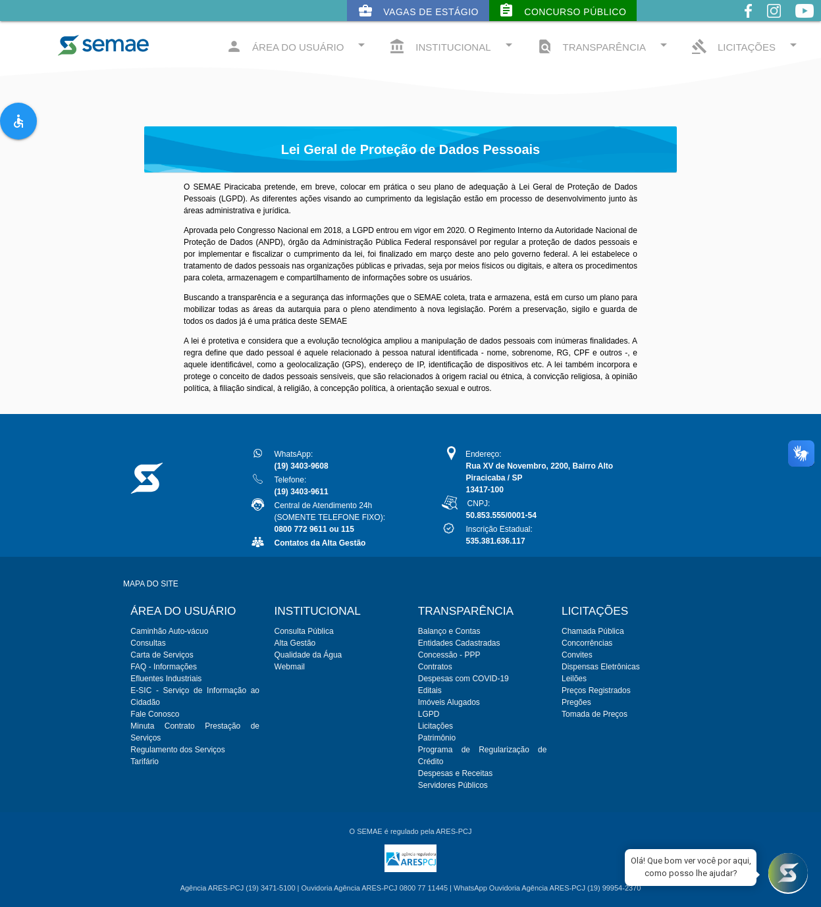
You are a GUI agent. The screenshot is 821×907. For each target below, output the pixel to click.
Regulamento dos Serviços (177, 749)
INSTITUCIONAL (452, 45)
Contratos (435, 666)
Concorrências (587, 643)
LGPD (429, 714)
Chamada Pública (593, 631)
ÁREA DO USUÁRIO (297, 45)
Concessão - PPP (449, 655)
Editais (430, 690)
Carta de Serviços (161, 655)
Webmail (290, 666)
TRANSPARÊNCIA (604, 45)
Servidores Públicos (453, 785)
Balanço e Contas (449, 631)
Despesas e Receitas (455, 773)
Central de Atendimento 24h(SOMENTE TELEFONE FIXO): (330, 517)
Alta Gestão (295, 643)
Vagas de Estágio (418, 10)
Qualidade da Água (308, 655)
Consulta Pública (304, 631)
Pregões (576, 702)
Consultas (147, 643)
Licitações (435, 726)
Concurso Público (562, 10)
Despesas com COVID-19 (463, 678)
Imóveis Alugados (449, 702)
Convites (577, 655)
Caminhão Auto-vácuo (169, 631)
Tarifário (144, 761)
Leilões (574, 678)
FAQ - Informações (163, 666)
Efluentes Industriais (165, 678)
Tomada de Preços (594, 714)
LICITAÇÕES (746, 45)
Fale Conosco (154, 714)
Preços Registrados (596, 690)
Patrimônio (437, 737)
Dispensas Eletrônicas (601, 666)
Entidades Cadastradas (459, 643)
